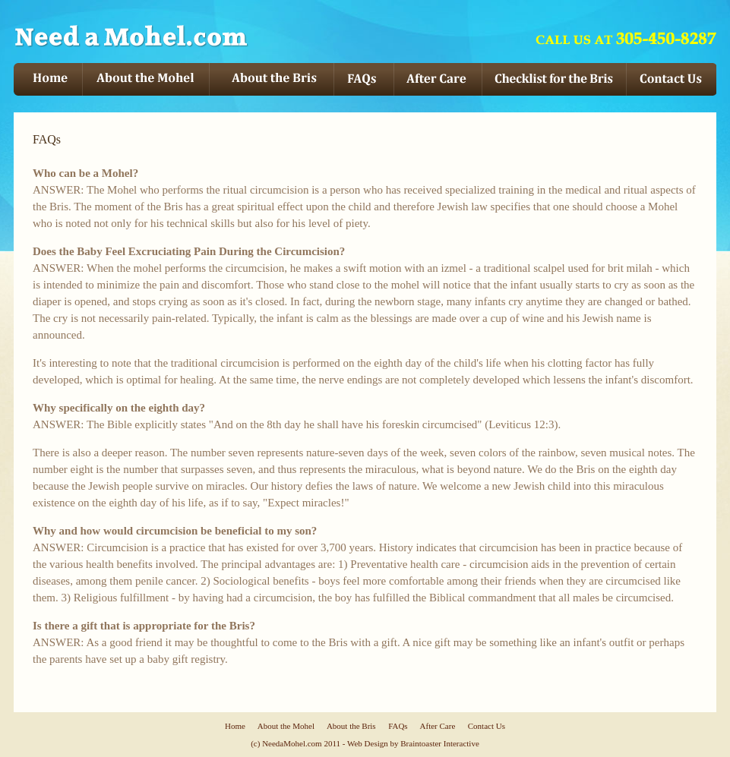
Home (235, 725)
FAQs (397, 725)
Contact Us (486, 725)
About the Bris (351, 725)
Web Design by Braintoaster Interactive (413, 743)
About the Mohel (286, 725)
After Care (438, 725)
